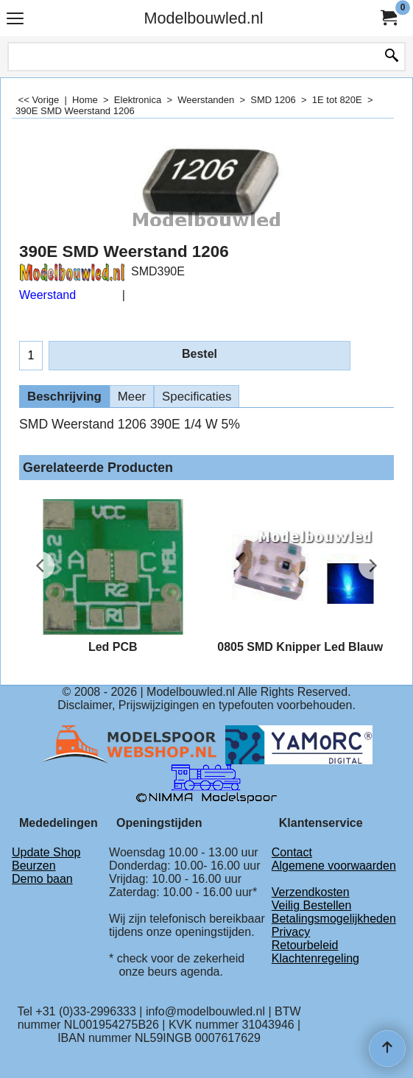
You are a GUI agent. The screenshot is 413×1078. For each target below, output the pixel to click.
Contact (292, 852)
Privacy (291, 932)
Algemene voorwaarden (334, 865)
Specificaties (196, 397)
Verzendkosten (311, 892)
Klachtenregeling (315, 958)
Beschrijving (64, 397)
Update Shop (46, 852)
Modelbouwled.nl (203, 18)
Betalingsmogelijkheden (334, 918)
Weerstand (47, 295)
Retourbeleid (305, 945)
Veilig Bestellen (312, 905)
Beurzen (34, 865)
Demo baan (42, 879)
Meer (132, 397)
